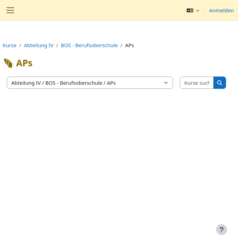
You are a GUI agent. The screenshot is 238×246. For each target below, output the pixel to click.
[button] (192, 10)
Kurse (9, 45)
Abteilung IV (38, 45)
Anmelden (221, 10)
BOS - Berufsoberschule (89, 45)
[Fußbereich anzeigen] (221, 229)
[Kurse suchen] (197, 83)
